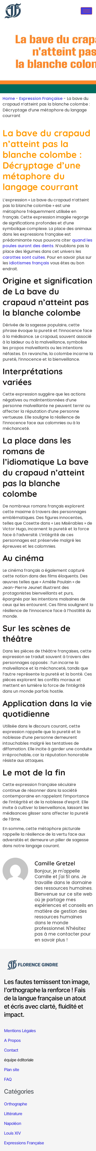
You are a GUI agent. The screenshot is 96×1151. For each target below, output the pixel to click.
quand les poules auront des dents (47, 243)
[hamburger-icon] (86, 11)
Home (9, 98)
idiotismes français (28, 263)
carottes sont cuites (24, 257)
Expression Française (40, 98)
